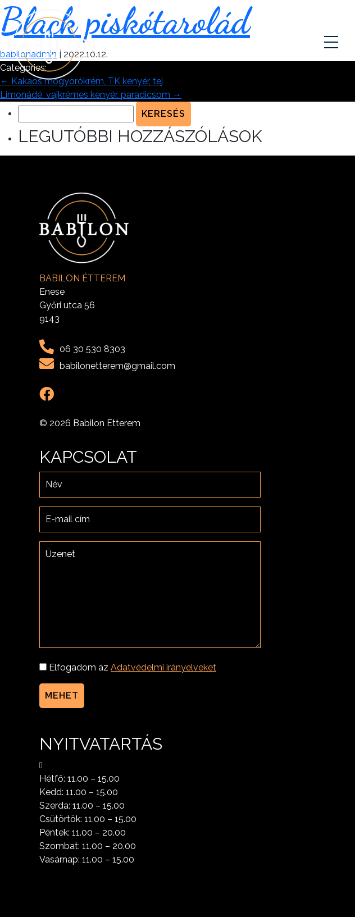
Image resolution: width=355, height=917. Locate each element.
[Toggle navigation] (332, 44)
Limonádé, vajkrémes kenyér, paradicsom (90, 94)
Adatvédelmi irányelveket (163, 667)
